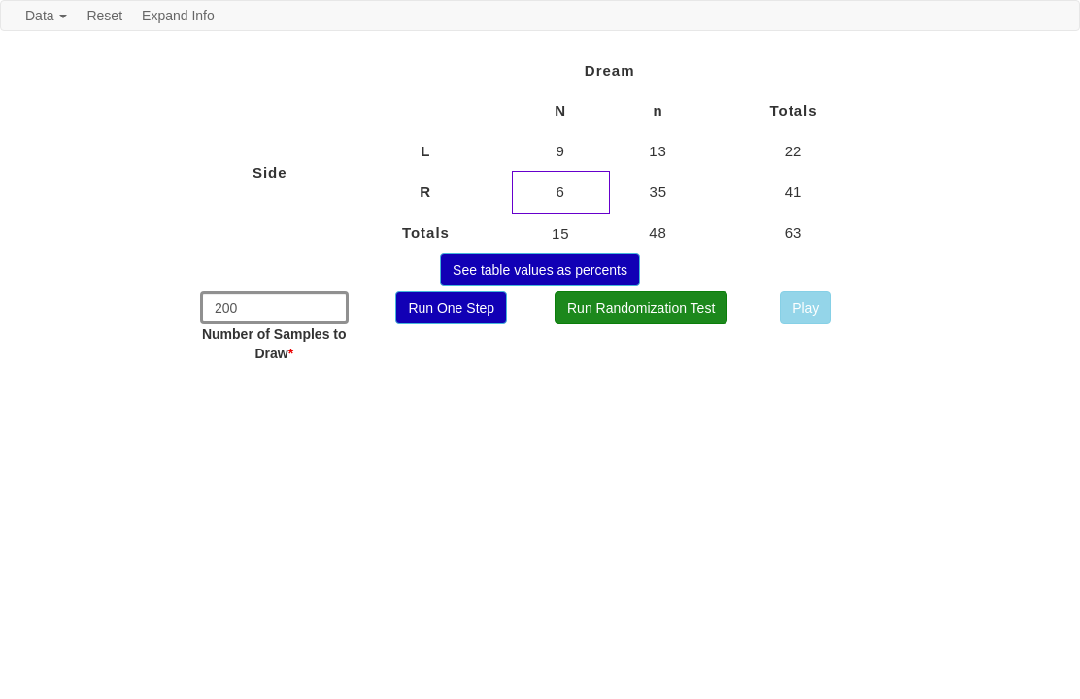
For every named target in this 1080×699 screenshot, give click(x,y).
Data (46, 15)
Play (806, 308)
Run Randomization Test (641, 308)
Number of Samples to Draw (274, 343)
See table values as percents (540, 270)
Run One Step (451, 308)
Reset (104, 15)
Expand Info (178, 15)
